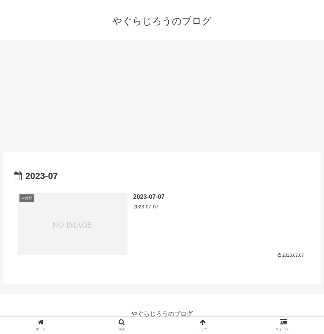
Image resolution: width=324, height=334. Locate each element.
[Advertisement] (162, 96)
